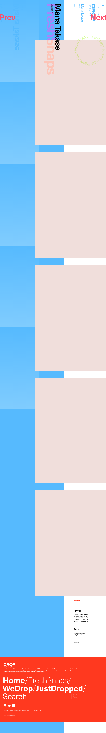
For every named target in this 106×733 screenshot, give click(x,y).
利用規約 (27, 710)
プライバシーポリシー (35, 710)
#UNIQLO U (77, 600)
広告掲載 (11, 710)
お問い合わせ (17, 710)
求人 (23, 710)
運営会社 (6, 710)
